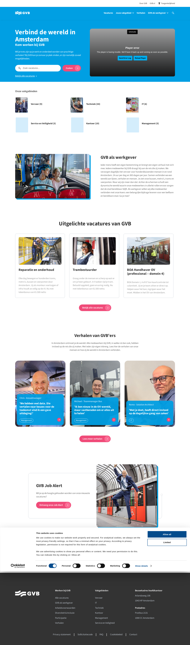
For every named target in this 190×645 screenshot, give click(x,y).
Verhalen (141, 12)
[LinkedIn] (57, 561)
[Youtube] (68, 561)
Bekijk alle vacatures (26, 76)
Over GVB (143, 3)
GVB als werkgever (158, 12)
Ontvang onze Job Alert (54, 505)
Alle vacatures (62, 598)
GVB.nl (152, 3)
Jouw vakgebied (125, 12)
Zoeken (73, 68)
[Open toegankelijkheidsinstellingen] (166, 3)
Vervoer (99, 598)
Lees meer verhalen (96, 439)
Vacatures (108, 12)
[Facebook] (51, 561)
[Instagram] (62, 561)
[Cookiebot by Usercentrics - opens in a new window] (18, 640)
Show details (141, 639)
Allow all (167, 608)
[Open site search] (173, 15)
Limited (167, 616)
